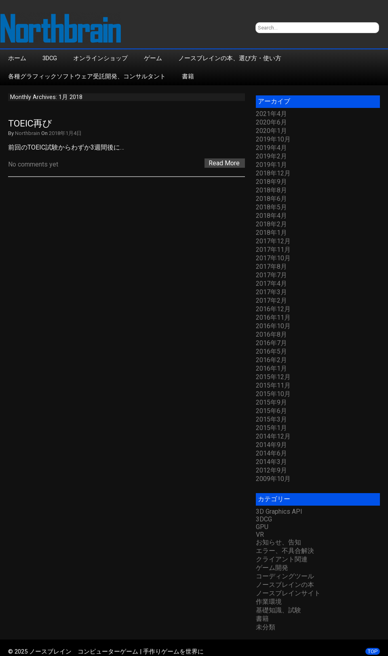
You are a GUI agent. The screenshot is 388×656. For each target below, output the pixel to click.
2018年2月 (271, 224)
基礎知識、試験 (278, 610)
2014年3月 (271, 462)
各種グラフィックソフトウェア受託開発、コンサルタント (87, 76)
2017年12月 (273, 241)
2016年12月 (273, 309)
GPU (262, 527)
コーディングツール (285, 576)
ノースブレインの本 (285, 585)
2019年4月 (271, 148)
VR (260, 534)
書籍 (188, 76)
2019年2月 (271, 156)
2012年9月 (271, 470)
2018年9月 (271, 182)
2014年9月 (271, 445)
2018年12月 (273, 173)
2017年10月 (273, 258)
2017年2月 (271, 300)
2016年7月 (271, 343)
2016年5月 (271, 351)
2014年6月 (271, 453)
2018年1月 (271, 232)
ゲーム (153, 58)
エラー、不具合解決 (285, 551)
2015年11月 (273, 385)
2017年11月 (273, 249)
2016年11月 (273, 317)
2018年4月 (271, 215)
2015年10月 (273, 394)
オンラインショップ (100, 58)
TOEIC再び (30, 123)
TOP (372, 651)
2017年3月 (271, 292)
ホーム (17, 58)
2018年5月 (271, 207)
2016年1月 (271, 368)
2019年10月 (273, 139)
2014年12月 (273, 436)
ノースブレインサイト (288, 593)
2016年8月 (271, 334)
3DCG (49, 58)
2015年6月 (271, 411)
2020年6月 (271, 122)
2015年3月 (271, 419)
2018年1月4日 (65, 133)
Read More (224, 163)
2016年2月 (271, 360)
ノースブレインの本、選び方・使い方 (229, 58)
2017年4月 (271, 283)
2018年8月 (271, 190)
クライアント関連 (282, 559)
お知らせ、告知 (278, 542)
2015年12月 (273, 377)
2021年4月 (271, 114)
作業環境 (269, 601)
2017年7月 (271, 275)
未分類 (265, 627)
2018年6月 (271, 198)
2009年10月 (273, 479)
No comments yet (33, 164)
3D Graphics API (279, 511)
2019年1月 (271, 165)
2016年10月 (273, 326)
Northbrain (27, 133)
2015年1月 (271, 428)
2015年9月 (271, 402)
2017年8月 (271, 266)
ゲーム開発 (272, 568)
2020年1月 (271, 131)
